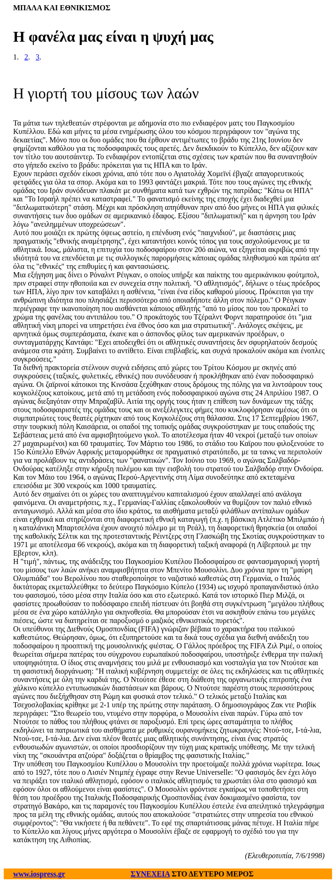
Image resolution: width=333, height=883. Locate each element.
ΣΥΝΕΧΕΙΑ (150, 874)
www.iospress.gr (39, 874)
